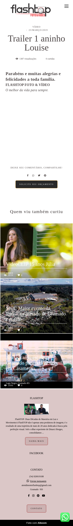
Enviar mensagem (38, 481)
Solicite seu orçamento (36, 184)
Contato (36, 508)
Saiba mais (36, 441)
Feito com (36, 522)
